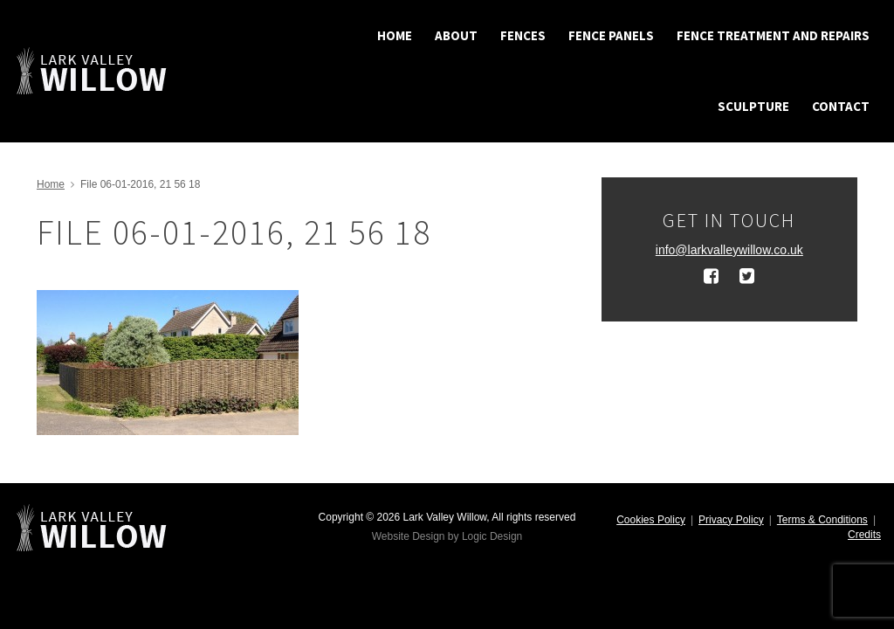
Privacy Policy (731, 520)
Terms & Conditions (822, 520)
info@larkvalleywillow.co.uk (729, 250)
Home (394, 35)
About (456, 35)
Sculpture (753, 106)
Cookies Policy (650, 520)
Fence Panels (611, 35)
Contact (841, 106)
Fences (523, 35)
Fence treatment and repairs (773, 35)
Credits (864, 535)
